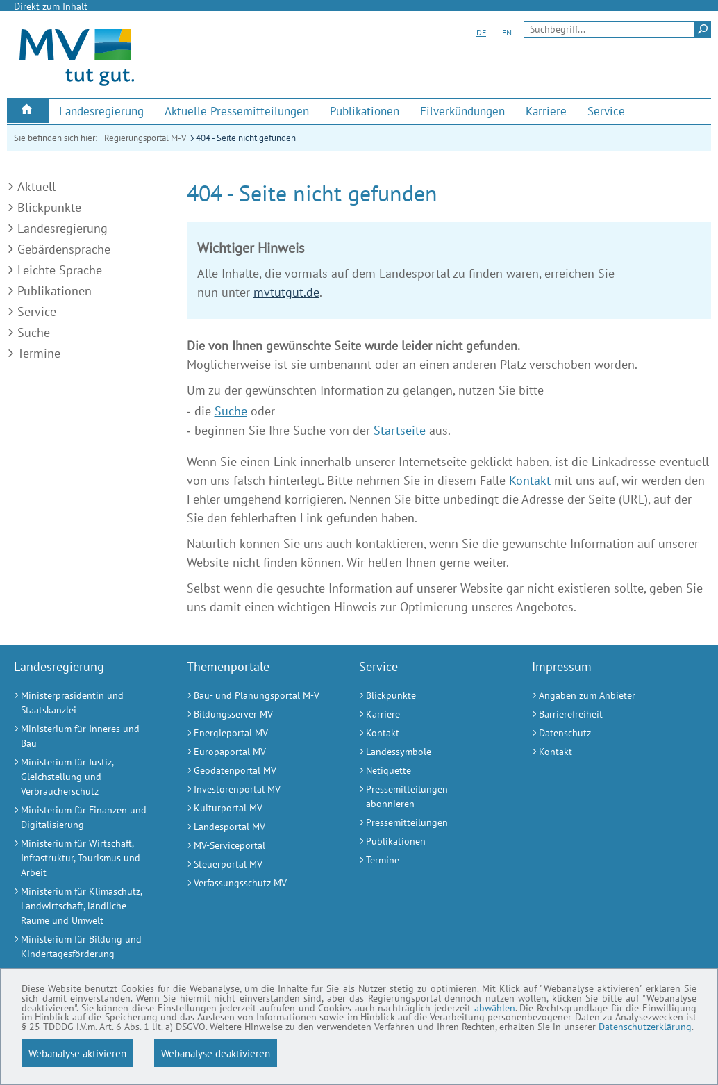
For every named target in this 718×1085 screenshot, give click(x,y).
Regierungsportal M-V (145, 138)
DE (481, 32)
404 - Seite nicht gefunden (246, 138)
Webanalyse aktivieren (77, 1053)
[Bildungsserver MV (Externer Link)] (256, 714)
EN (507, 32)
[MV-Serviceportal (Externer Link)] (256, 845)
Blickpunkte (49, 207)
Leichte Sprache (59, 270)
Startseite (400, 430)
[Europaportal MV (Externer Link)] (256, 752)
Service (36, 312)
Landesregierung (62, 228)
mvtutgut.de (286, 292)
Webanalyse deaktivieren (215, 1053)
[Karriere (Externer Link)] (546, 111)
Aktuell (36, 186)
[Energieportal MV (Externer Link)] (256, 733)
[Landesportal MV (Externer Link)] (256, 827)
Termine (38, 353)
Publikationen (54, 291)
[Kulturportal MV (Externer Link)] (256, 808)
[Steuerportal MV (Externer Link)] (256, 864)
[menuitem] (28, 111)
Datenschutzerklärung (627, 1026)
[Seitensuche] (617, 29)
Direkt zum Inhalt (50, 6)
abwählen (163, 1002)
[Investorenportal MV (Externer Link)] (256, 789)
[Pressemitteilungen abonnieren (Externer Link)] (428, 796)
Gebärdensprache (63, 249)
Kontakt (530, 480)
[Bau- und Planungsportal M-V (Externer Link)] (256, 695)
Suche (33, 332)
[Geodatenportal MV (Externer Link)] (256, 770)
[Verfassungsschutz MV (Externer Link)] (256, 883)
